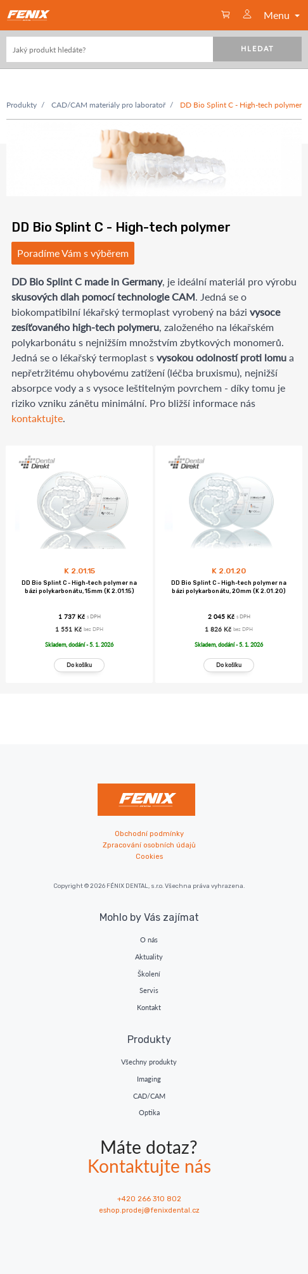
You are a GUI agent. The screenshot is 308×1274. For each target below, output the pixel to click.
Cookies (149, 856)
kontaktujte (37, 418)
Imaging (149, 1079)
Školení (149, 974)
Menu (283, 15)
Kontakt (149, 1007)
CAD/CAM (149, 1096)
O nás (149, 939)
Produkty (21, 104)
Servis (148, 990)
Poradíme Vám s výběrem (73, 253)
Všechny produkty (149, 1062)
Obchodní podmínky (149, 834)
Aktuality (149, 956)
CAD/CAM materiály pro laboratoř (108, 104)
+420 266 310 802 (149, 1199)
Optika (149, 1112)
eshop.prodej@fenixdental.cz (149, 1210)
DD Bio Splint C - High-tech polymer (241, 104)
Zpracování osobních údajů (149, 845)
